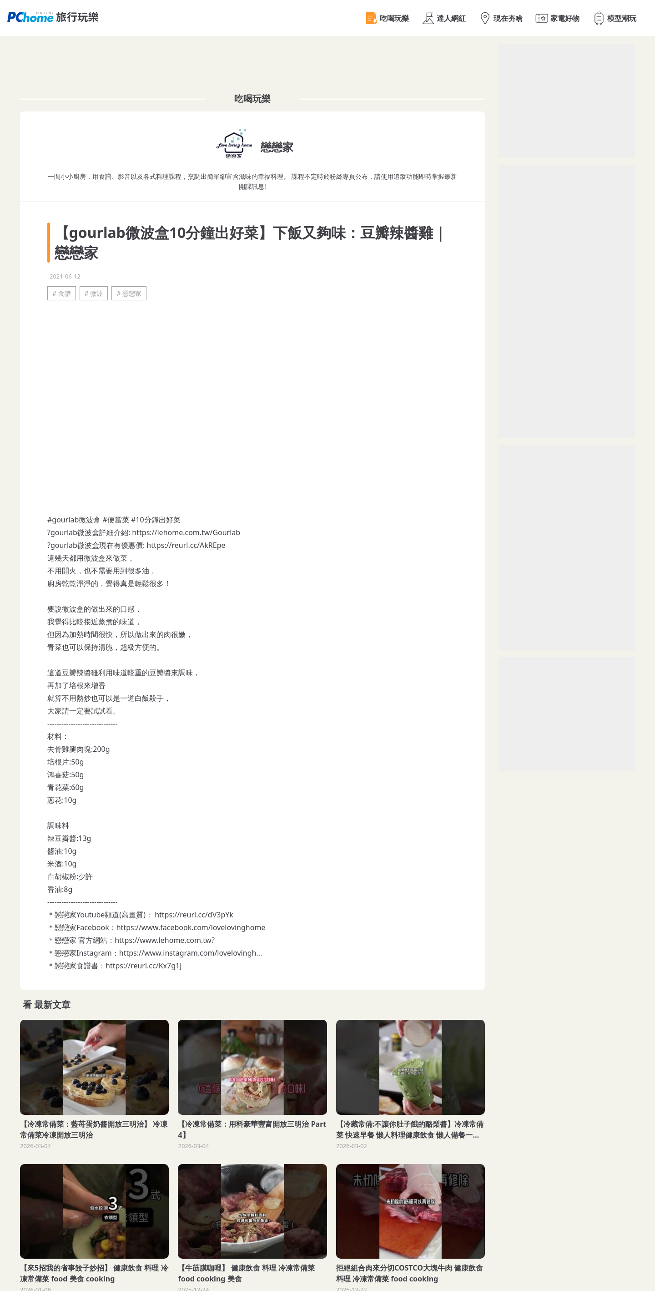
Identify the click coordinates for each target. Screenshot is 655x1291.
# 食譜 (61, 293)
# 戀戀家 (128, 293)
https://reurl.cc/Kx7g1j (143, 966)
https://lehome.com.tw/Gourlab (186, 532)
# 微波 (94, 293)
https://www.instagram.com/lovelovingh (188, 953)
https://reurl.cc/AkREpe (185, 545)
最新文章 (52, 1004)
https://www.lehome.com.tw (163, 940)
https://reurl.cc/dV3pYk (194, 915)
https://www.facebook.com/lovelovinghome (191, 927)
